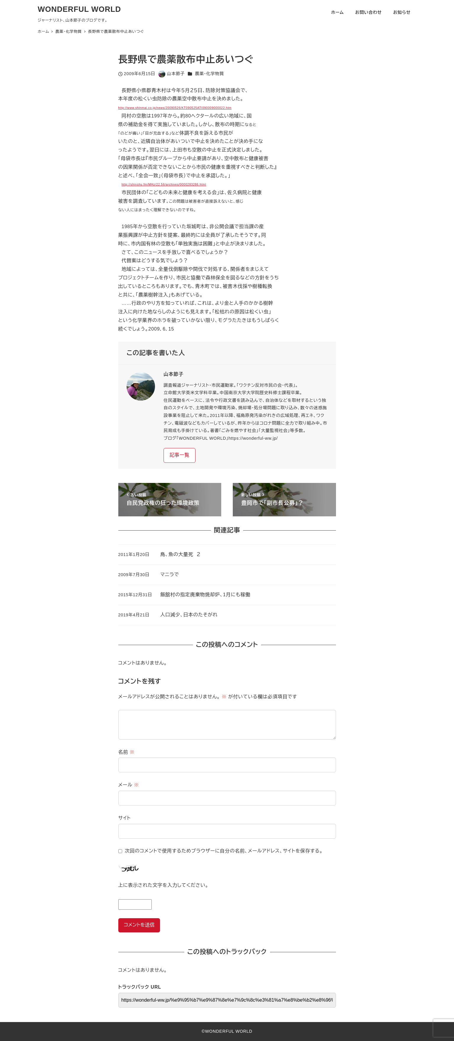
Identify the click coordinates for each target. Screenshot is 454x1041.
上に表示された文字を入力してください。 (163, 885)
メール (128, 784)
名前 (126, 752)
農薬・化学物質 (209, 73)
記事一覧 (179, 454)
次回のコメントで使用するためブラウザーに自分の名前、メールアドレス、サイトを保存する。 (224, 850)
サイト (124, 818)
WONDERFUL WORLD (79, 9)
